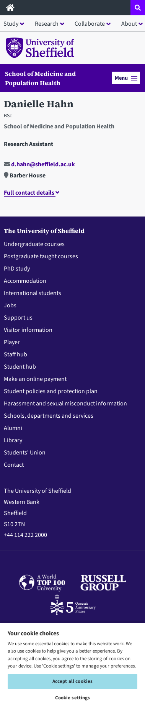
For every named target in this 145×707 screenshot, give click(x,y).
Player (12, 342)
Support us (18, 317)
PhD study (17, 268)
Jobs (10, 305)
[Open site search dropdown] (137, 7)
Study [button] (10, 24)
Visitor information (28, 330)
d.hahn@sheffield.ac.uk (39, 164)
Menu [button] (126, 78)
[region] (72, 664)
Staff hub (15, 354)
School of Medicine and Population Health (40, 78)
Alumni (13, 428)
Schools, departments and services (48, 416)
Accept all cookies (72, 681)
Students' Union (25, 452)
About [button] (129, 24)
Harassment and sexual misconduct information (65, 403)
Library (13, 440)
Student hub (20, 367)
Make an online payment (35, 379)
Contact (14, 465)
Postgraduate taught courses (41, 256)
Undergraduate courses (34, 244)
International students (32, 293)
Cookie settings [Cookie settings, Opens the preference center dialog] (72, 697)
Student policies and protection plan (51, 391)
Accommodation (25, 281)
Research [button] (47, 24)
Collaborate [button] (90, 24)
